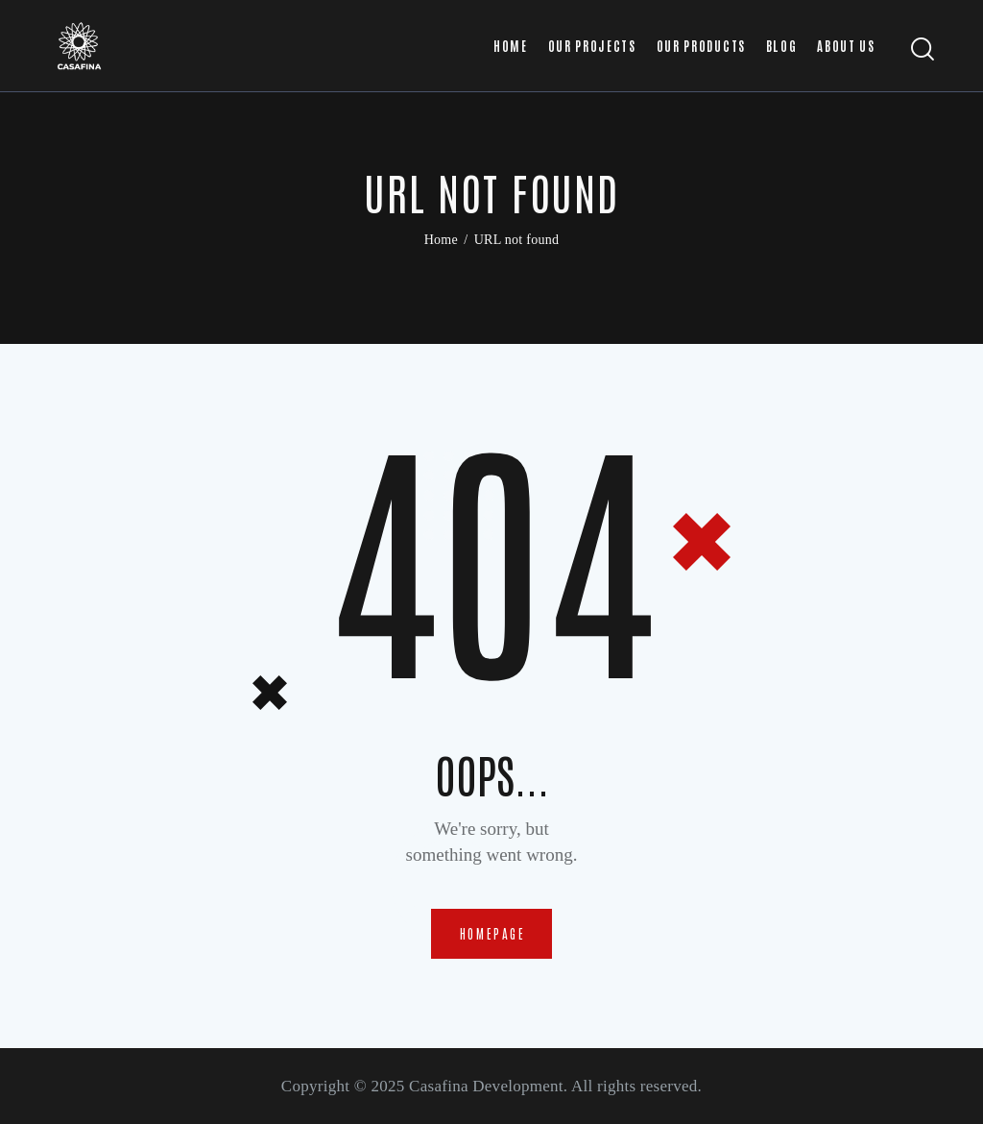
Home (441, 239)
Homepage (493, 933)
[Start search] (923, 49)
